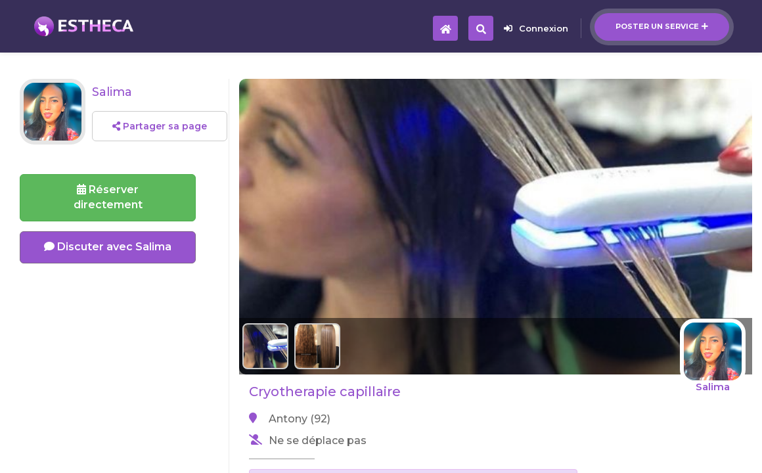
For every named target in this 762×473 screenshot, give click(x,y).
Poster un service (662, 26)
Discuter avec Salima (107, 246)
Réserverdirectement (108, 197)
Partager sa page (159, 126)
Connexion (536, 28)
